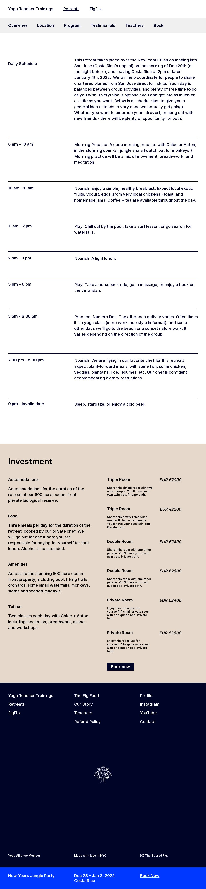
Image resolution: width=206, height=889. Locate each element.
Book (158, 25)
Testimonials (103, 25)
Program (72, 25)
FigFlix (96, 8)
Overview (17, 25)
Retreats (71, 8)
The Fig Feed (86, 695)
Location (45, 25)
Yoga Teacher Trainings (30, 8)
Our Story (83, 704)
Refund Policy (87, 721)
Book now (120, 666)
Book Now (149, 875)
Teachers (134, 25)
